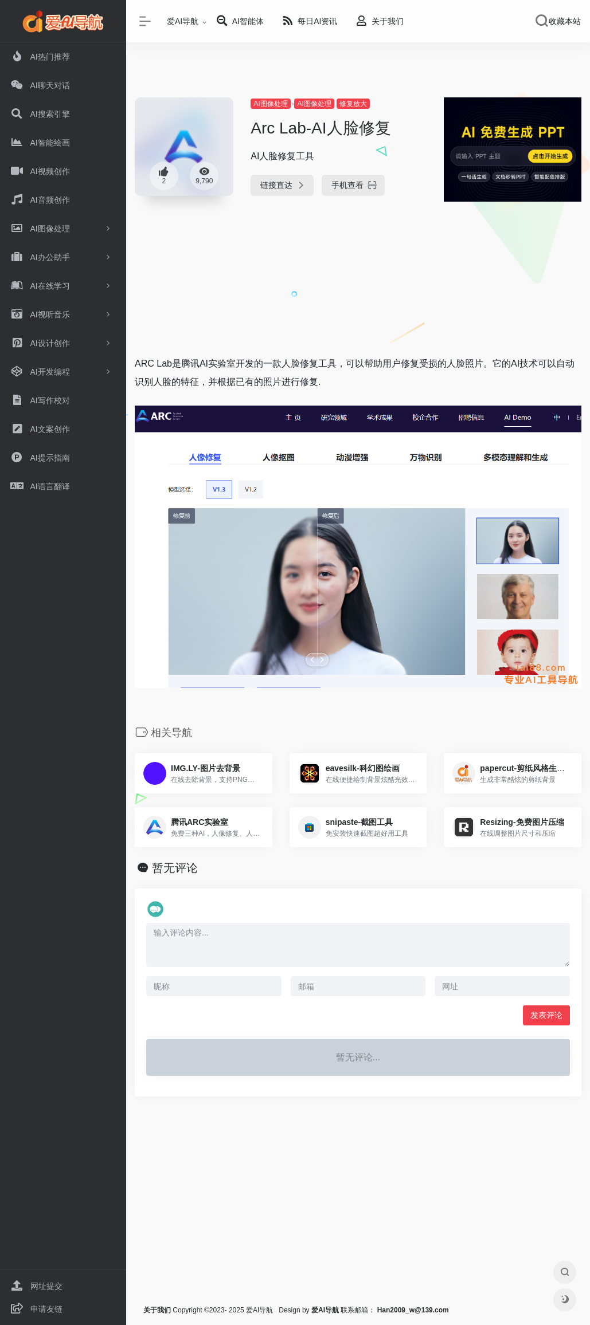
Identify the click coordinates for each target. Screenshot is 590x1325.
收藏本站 (565, 21)
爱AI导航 (182, 21)
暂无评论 (175, 868)
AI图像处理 (270, 104)
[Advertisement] (357, 285)
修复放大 (353, 104)
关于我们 (157, 1310)
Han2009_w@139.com (413, 1310)
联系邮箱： (344, 1310)
